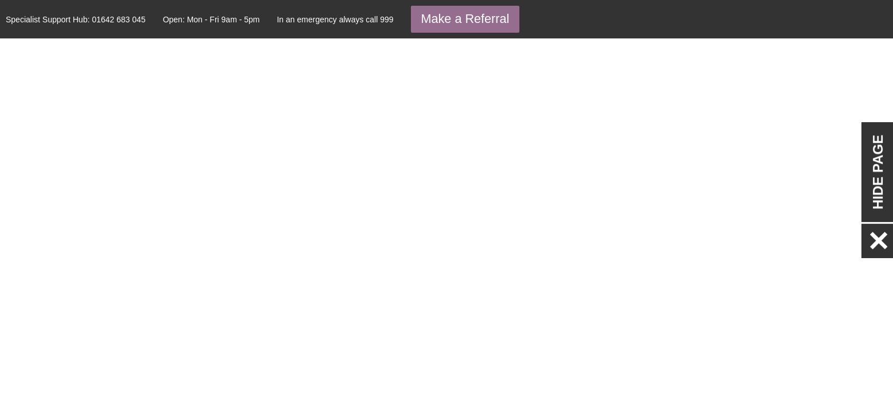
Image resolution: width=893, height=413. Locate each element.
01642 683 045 (118, 19)
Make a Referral (465, 18)
